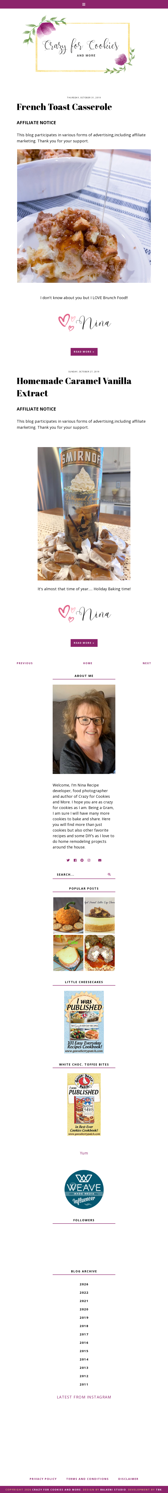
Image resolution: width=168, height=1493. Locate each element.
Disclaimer (128, 1479)
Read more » (84, 351)
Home (88, 663)
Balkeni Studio (113, 1489)
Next (147, 663)
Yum (84, 1152)
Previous (25, 663)
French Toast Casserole (64, 107)
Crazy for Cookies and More (56, 1489)
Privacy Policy (43, 1479)
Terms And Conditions (87, 1479)
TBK (159, 1489)
